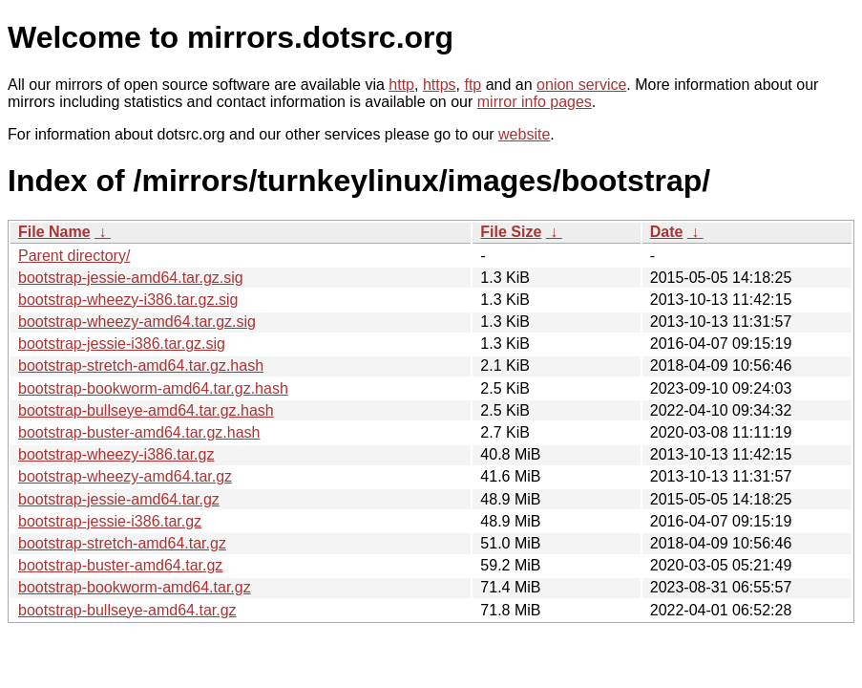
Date (666, 232)
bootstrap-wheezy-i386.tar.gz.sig (128, 299)
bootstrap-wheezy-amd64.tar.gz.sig (137, 321)
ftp (472, 84)
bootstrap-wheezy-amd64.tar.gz (125, 476)
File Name (54, 232)
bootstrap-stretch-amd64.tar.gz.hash (140, 365)
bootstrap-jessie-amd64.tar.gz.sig (130, 277)
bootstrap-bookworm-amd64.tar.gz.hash (153, 388)
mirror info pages (534, 102)
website (524, 134)
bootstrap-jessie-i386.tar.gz (109, 521)
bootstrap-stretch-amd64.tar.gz (122, 543)
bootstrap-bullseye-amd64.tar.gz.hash (146, 410)
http (401, 84)
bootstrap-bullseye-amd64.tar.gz (127, 610)
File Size (510, 232)
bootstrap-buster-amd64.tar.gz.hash (139, 432)
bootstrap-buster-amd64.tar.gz (120, 565)
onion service (581, 84)
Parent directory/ (74, 255)
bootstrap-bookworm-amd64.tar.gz (134, 587)
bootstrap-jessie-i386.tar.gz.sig (121, 343)
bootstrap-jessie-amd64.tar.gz (119, 499)
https (439, 84)
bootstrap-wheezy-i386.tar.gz (116, 454)
